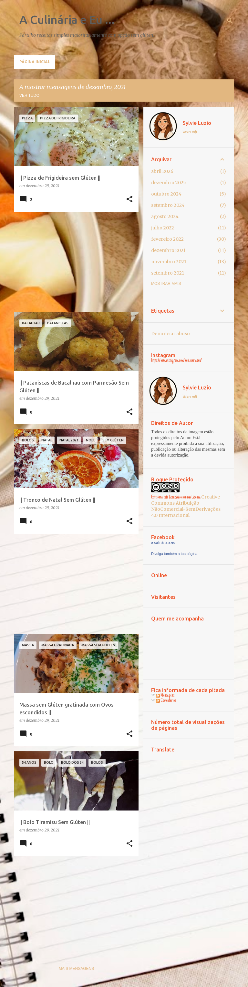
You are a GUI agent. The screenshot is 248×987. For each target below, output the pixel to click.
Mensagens (165, 695)
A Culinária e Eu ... (67, 19)
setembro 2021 (167, 273)
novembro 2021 (168, 262)
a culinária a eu (163, 542)
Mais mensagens (76, 968)
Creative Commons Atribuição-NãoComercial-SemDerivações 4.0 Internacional (186, 506)
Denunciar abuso (170, 334)
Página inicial (34, 62)
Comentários (166, 700)
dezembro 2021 (168, 250)
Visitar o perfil (190, 132)
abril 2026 (162, 171)
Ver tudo (29, 95)
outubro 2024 (166, 194)
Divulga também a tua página (174, 554)
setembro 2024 (168, 205)
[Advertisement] (74, 262)
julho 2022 (162, 228)
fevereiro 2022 (167, 239)
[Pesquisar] (230, 20)
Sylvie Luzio (197, 123)
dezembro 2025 (168, 183)
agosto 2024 (165, 216)
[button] (129, 199)
